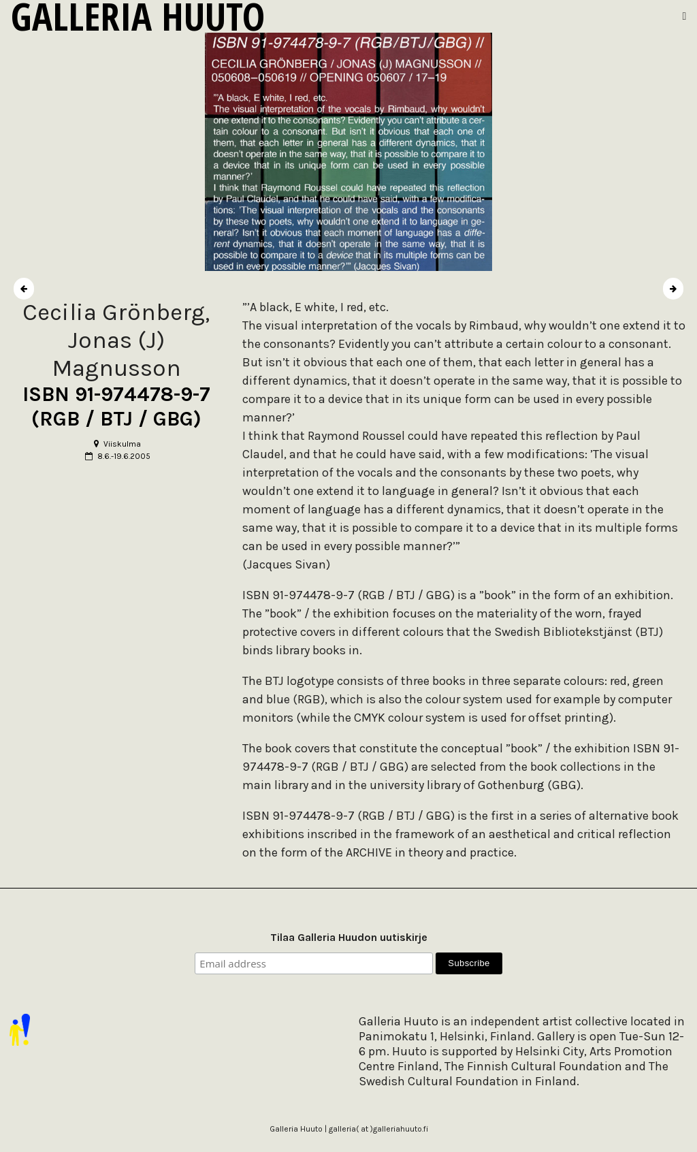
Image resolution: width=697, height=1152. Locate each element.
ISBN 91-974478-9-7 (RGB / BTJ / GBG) (116, 406)
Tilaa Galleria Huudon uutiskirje (348, 937)
